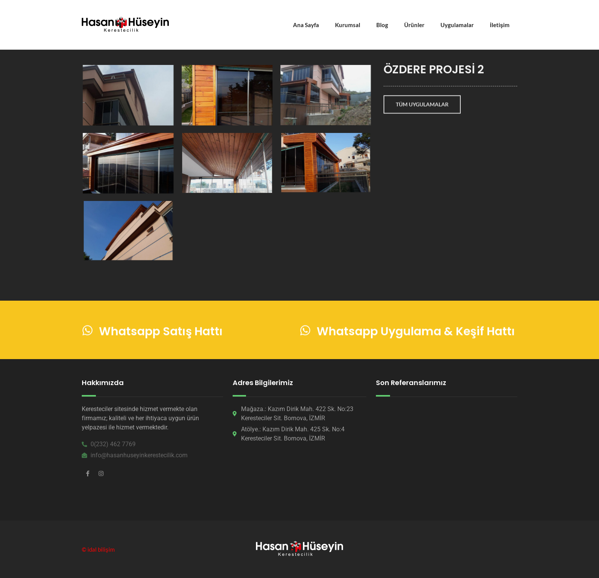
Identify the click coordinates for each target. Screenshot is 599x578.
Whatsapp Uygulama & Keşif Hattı (416, 333)
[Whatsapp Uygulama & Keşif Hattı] (305, 331)
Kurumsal (347, 24)
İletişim (500, 24)
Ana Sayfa (306, 24)
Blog (382, 24)
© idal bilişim (98, 549)
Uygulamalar (457, 24)
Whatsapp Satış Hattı (161, 333)
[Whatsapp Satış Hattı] (87, 331)
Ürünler (414, 24)
